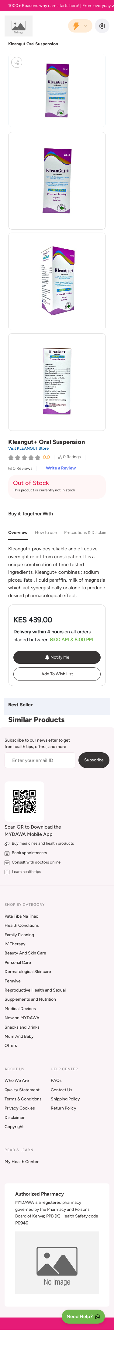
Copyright (14, 1126)
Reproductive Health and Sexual (35, 990)
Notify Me (57, 657)
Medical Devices (20, 1008)
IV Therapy (15, 944)
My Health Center (22, 1161)
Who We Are (17, 1080)
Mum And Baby (19, 1036)
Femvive (13, 981)
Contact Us (61, 1090)
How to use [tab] (46, 532)
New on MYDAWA (22, 1017)
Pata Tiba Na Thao (21, 916)
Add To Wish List (57, 674)
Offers (11, 1045)
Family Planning (19, 934)
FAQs (56, 1080)
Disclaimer (15, 1117)
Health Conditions (22, 925)
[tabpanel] (57, 572)
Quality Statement (22, 1090)
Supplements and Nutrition (30, 999)
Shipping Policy (65, 1099)
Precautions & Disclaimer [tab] (88, 532)
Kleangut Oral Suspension (33, 44)
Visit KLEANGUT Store (28, 448)
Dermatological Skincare (28, 971)
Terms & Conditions (23, 1099)
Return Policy (63, 1108)
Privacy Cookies (20, 1108)
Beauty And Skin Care (25, 953)
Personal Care (18, 962)
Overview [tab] (18, 532)
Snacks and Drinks (22, 1027)
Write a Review (61, 468)
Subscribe (94, 760)
